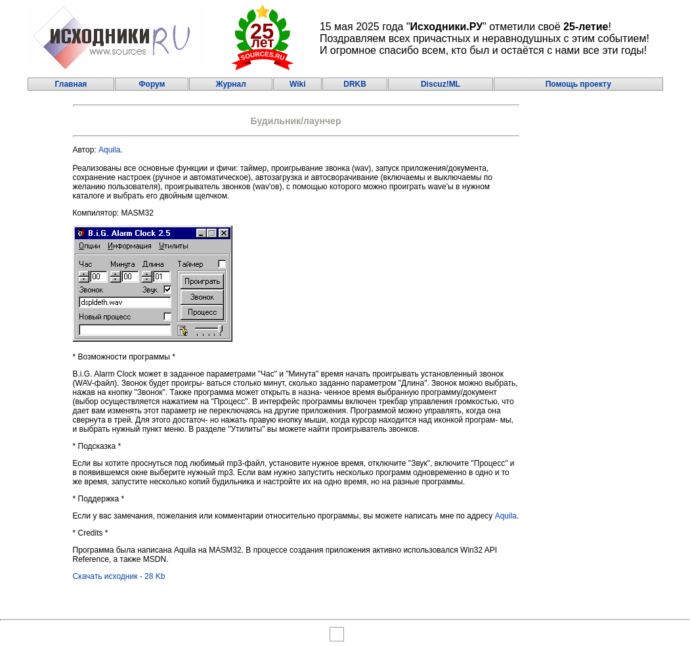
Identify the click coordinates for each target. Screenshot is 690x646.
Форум (152, 84)
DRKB (354, 84)
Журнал (231, 84)
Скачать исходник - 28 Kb (119, 576)
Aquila (109, 149)
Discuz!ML (440, 84)
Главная (71, 84)
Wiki (298, 84)
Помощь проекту (578, 84)
